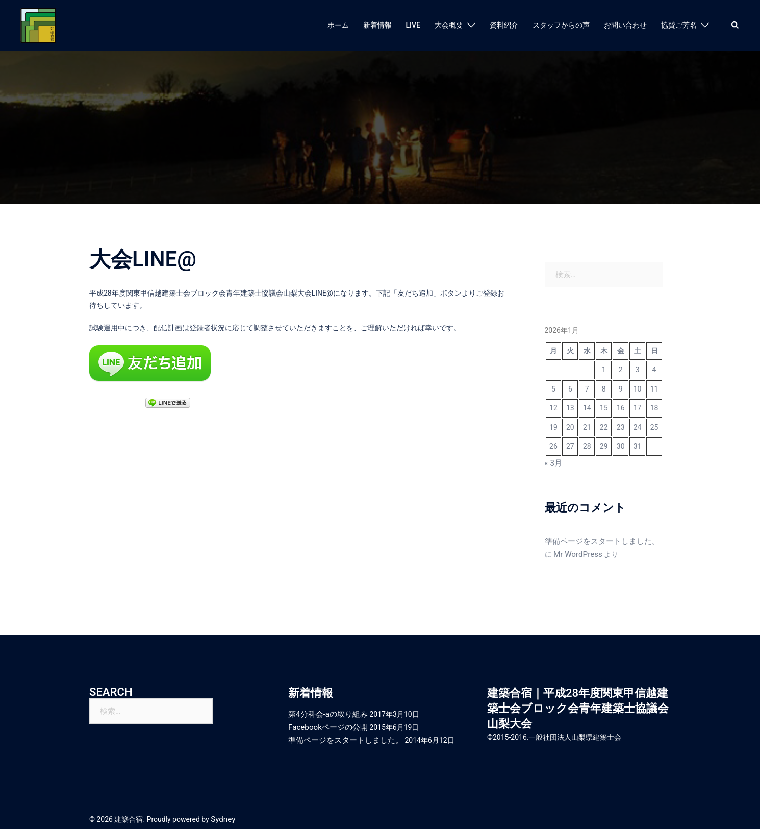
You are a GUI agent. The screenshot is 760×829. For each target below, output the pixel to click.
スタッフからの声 (561, 25)
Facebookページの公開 (325, 723)
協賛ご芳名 (679, 25)
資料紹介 (504, 25)
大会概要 (449, 25)
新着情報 (377, 25)
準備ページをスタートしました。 (598, 539)
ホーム (338, 25)
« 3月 (553, 462)
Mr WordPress (567, 552)
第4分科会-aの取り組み (325, 710)
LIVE (413, 25)
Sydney (222, 813)
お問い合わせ (625, 25)
